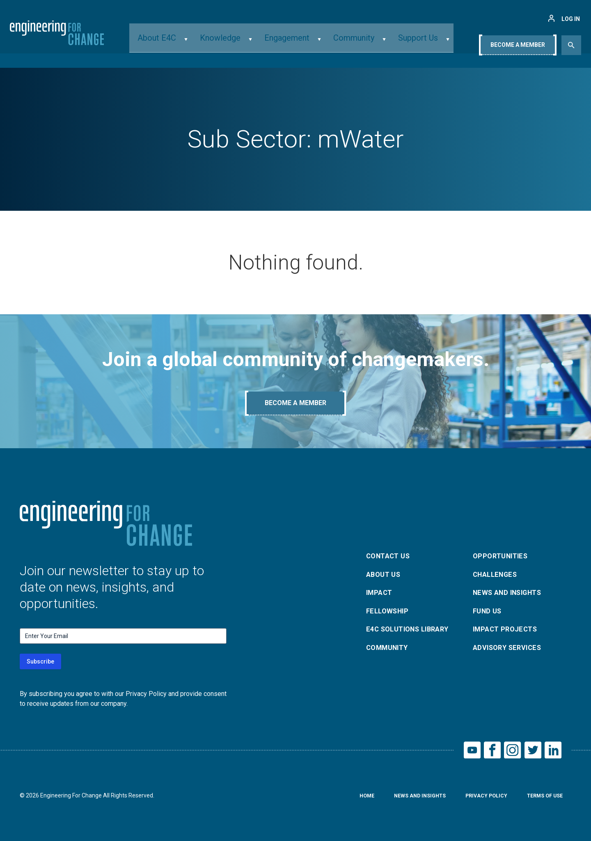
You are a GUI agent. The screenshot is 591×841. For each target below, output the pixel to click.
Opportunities (502, 552)
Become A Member (517, 44)
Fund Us (488, 612)
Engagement (288, 42)
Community (347, 42)
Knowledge (231, 42)
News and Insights (511, 592)
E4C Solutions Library (411, 631)
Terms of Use (542, 799)
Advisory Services (510, 651)
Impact (380, 592)
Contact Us (390, 552)
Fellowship (389, 612)
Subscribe (40, 661)
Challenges (497, 572)
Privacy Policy (479, 799)
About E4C (177, 42)
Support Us (403, 42)
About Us (385, 572)
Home (351, 799)
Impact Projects (508, 631)
